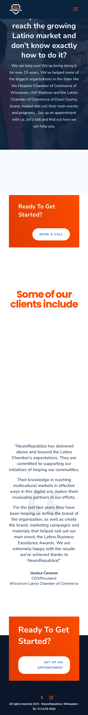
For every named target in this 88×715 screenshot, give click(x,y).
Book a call (51, 234)
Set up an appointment (50, 665)
